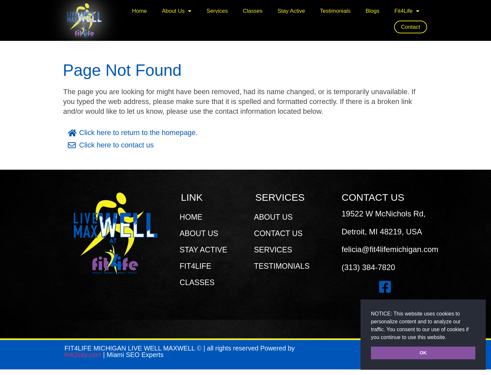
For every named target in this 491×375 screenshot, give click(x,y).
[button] (449, 338)
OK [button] (423, 352)
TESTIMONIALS (284, 266)
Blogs (372, 11)
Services (217, 11)
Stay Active (291, 11)
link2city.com (84, 360)
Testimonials (335, 11)
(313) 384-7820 (368, 267)
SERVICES (275, 249)
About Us (177, 11)
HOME (193, 217)
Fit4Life (407, 11)
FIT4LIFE (197, 266)
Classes (252, 11)
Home (139, 11)
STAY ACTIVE (205, 249)
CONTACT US (280, 233)
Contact (410, 27)
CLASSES (199, 282)
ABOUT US (201, 233)
